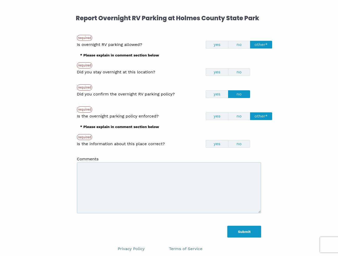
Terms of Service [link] (185, 248)
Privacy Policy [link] (131, 248)
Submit (244, 232)
